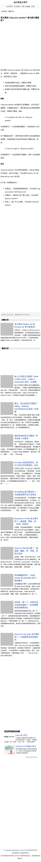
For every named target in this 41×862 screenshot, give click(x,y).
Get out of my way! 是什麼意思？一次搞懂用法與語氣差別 (26, 637)
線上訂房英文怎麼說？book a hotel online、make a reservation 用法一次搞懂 (26, 379)
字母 (22, 6)
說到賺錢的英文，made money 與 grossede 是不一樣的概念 (26, 578)
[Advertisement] (20, 45)
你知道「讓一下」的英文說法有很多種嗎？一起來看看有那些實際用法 (26, 605)
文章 (33, 6)
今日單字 (9, 6)
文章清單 (4, 11)
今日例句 (17, 6)
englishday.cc (15, 850)
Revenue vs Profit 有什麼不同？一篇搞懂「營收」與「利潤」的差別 (26, 521)
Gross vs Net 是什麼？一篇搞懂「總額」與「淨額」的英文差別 (26, 551)
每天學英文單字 (20, 2)
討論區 (27, 6)
